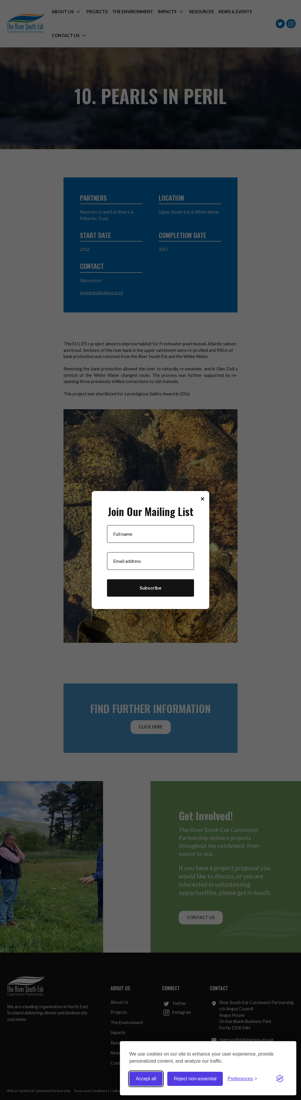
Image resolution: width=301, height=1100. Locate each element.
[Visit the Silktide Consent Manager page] (280, 1079)
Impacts (118, 1032)
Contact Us (201, 917)
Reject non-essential (195, 1078)
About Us (119, 1002)
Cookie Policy (120, 1091)
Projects (119, 1012)
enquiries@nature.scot (101, 292)
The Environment (127, 1022)
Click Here (151, 726)
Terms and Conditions (90, 1091)
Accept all (146, 1078)
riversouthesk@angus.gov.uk (242, 1040)
